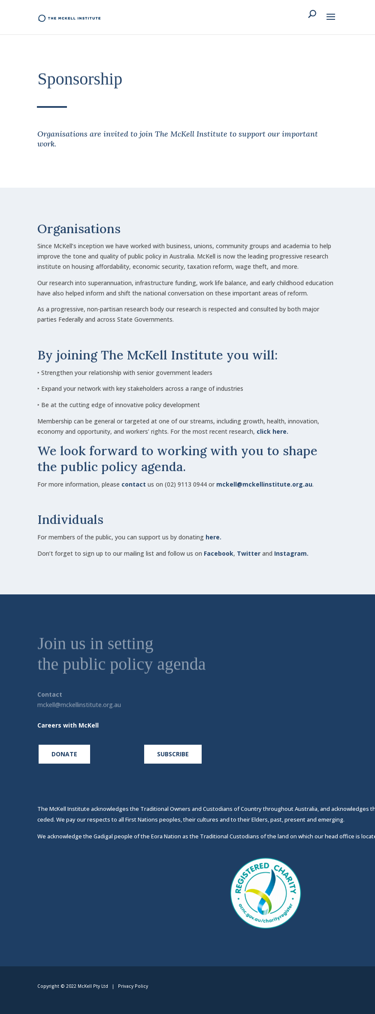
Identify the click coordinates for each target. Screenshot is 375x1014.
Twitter (248, 547)
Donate (64, 754)
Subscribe (173, 754)
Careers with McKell (68, 725)
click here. (272, 424)
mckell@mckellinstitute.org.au (264, 478)
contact (133, 478)
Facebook (218, 547)
